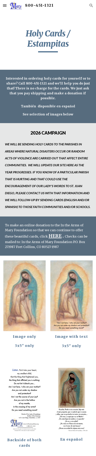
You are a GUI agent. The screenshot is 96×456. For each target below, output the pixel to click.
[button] (4, 5)
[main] (48, 40)
